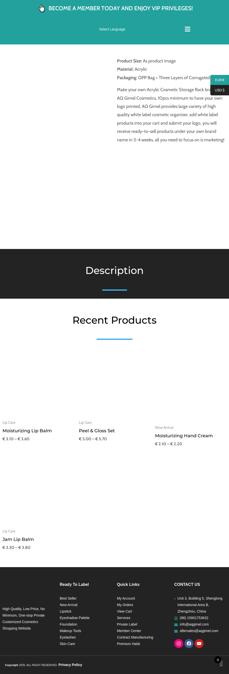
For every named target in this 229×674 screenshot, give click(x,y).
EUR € (217, 80)
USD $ (217, 90)
